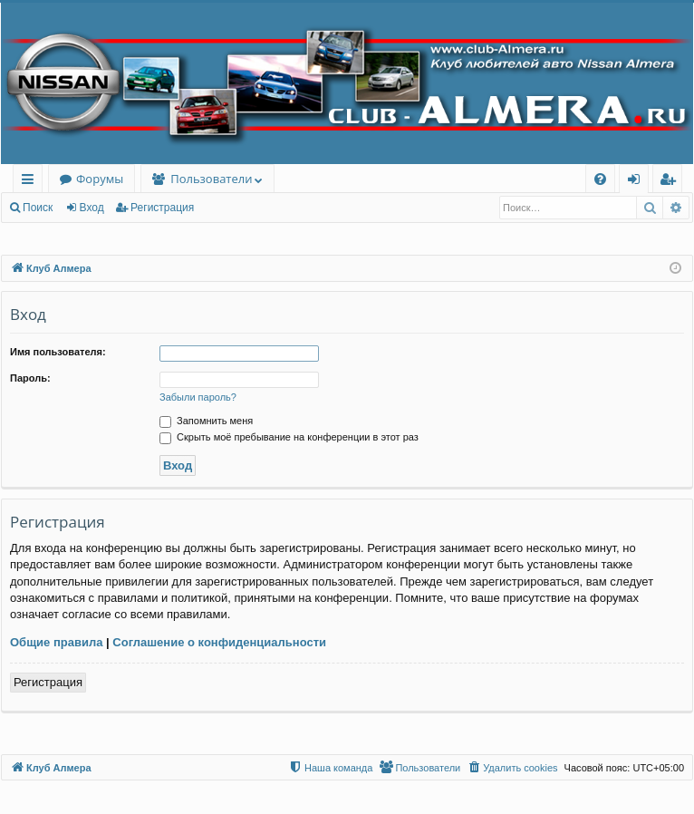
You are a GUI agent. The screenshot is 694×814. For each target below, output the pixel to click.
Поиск (38, 207)
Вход (92, 207)
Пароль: (30, 378)
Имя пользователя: (58, 351)
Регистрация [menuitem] (671, 181)
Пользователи (211, 178)
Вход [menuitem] (637, 181)
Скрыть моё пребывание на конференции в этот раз (289, 436)
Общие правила (56, 642)
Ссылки (31, 181)
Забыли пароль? (197, 397)
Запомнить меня (206, 420)
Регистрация (162, 207)
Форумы (99, 178)
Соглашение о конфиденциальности (219, 642)
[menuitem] (600, 179)
